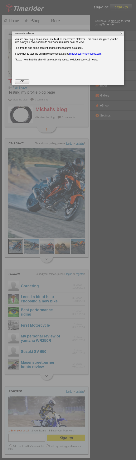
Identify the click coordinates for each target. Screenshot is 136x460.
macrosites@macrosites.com (85, 53)
